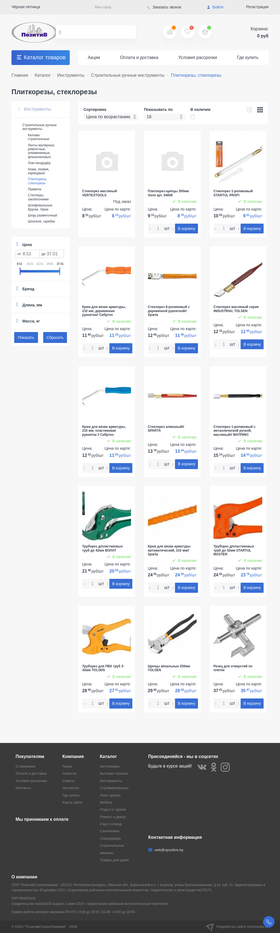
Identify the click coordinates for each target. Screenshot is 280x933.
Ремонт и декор (113, 817)
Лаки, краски (110, 795)
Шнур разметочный (42, 215)
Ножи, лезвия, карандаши (38, 171)
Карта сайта (72, 802)
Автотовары (109, 766)
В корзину (186, 228)
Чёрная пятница (25, 7)
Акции (94, 57)
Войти (215, 7)
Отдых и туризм (113, 809)
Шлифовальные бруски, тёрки (40, 207)
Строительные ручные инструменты (39, 127)
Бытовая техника (114, 773)
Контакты (23, 788)
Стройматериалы (114, 788)
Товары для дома (114, 860)
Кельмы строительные (38, 137)
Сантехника (109, 831)
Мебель (106, 802)
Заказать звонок (164, 7)
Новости (69, 773)
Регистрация (257, 7)
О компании (25, 766)
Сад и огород (111, 824)
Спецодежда (110, 838)
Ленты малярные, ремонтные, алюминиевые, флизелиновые (41, 151)
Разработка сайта (237, 926)
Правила (34, 189)
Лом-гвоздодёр (39, 163)
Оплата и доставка (139, 57)
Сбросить (54, 337)
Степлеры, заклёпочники (38, 197)
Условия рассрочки (197, 57)
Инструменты (34, 109)
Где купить (248, 57)
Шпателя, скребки (41, 221)
